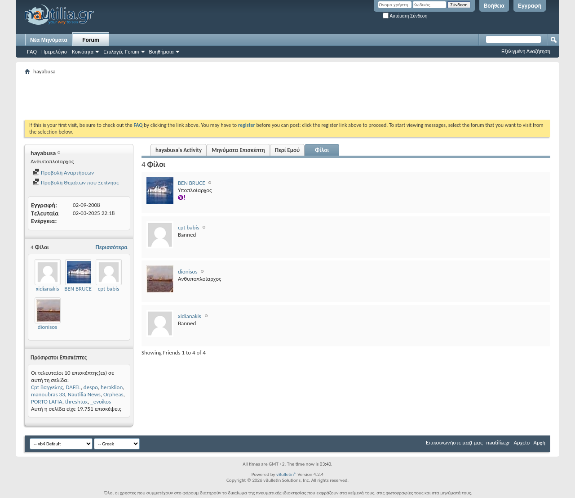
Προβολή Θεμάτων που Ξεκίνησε (75, 182)
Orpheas (113, 394)
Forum (90, 40)
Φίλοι (322, 150)
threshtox (76, 401)
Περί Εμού (287, 150)
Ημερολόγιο (54, 51)
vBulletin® (286, 474)
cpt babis (108, 288)
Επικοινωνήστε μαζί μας (454, 442)
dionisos (48, 326)
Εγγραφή (529, 6)
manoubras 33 (48, 394)
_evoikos (100, 401)
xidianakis (47, 288)
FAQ (32, 51)
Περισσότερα (111, 247)
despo (91, 387)
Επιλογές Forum (121, 51)
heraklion (112, 387)
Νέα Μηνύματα (48, 40)
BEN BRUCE (78, 288)
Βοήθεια (494, 6)
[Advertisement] (188, 97)
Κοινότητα (82, 51)
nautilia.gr (498, 442)
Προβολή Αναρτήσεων (63, 172)
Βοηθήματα (161, 51)
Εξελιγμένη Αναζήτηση (525, 51)
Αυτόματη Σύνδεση (405, 15)
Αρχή (539, 442)
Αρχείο (522, 442)
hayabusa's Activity (178, 150)
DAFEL (73, 387)
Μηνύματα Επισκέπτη (238, 150)
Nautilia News (84, 394)
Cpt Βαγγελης (47, 387)
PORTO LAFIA (46, 401)
